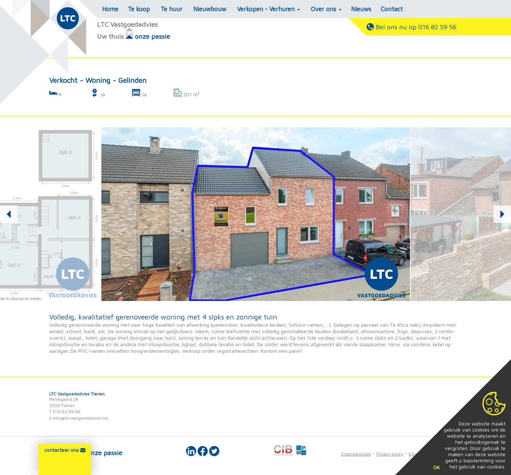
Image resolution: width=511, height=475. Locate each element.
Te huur (171, 9)
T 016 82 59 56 (64, 411)
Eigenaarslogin (356, 453)
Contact (392, 9)
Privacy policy (389, 453)
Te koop (139, 9)
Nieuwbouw (209, 9)
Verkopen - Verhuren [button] (268, 9)
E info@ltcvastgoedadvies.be (78, 418)
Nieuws (361, 9)
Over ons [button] (326, 9)
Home (110, 9)
